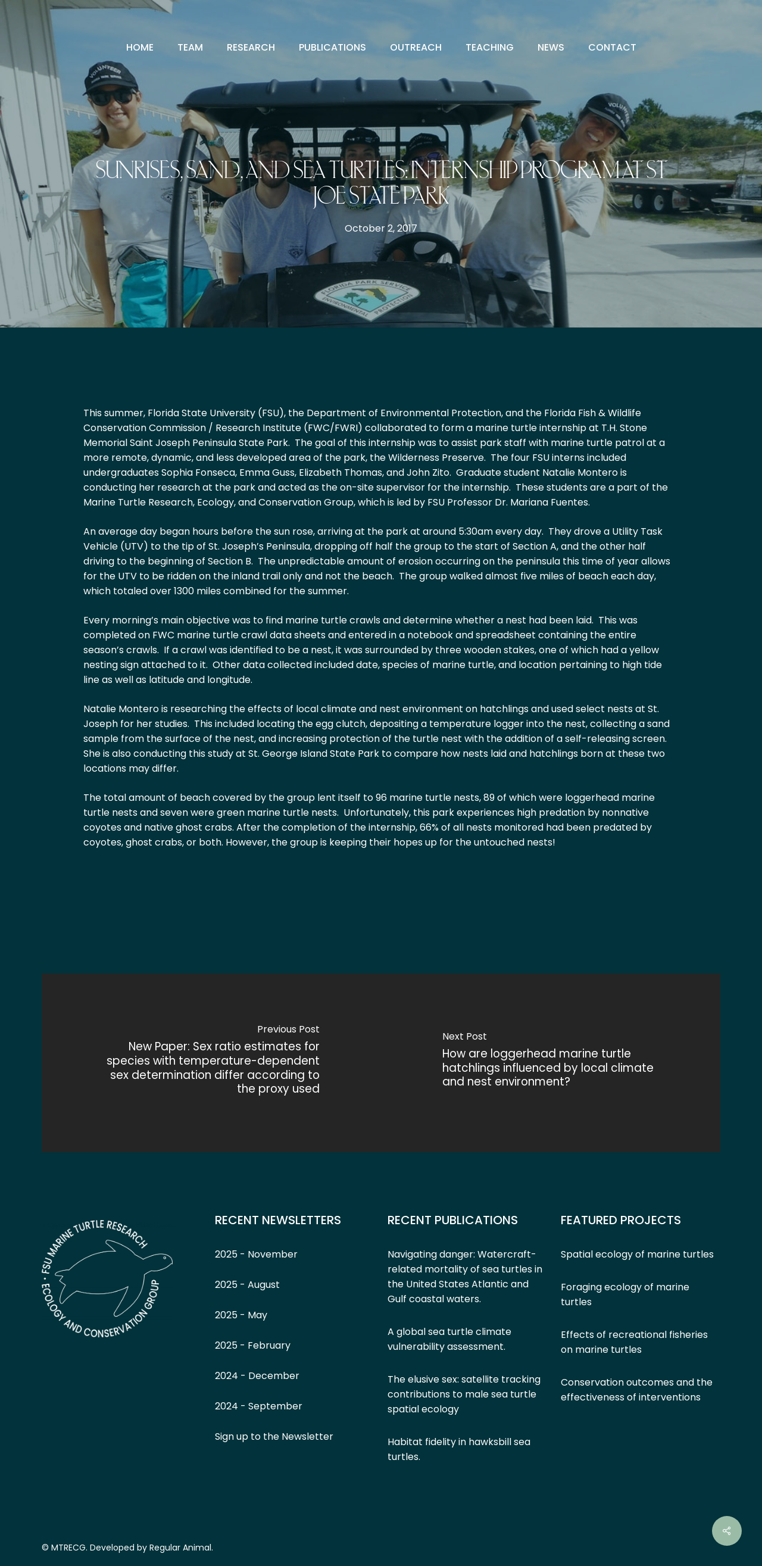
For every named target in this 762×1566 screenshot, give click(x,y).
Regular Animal (180, 1547)
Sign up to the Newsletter (274, 1436)
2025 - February (253, 1345)
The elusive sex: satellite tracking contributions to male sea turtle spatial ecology (464, 1394)
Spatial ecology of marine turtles (637, 1254)
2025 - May (241, 1315)
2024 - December (257, 1376)
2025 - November (256, 1254)
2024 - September (258, 1406)
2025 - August (247, 1285)
